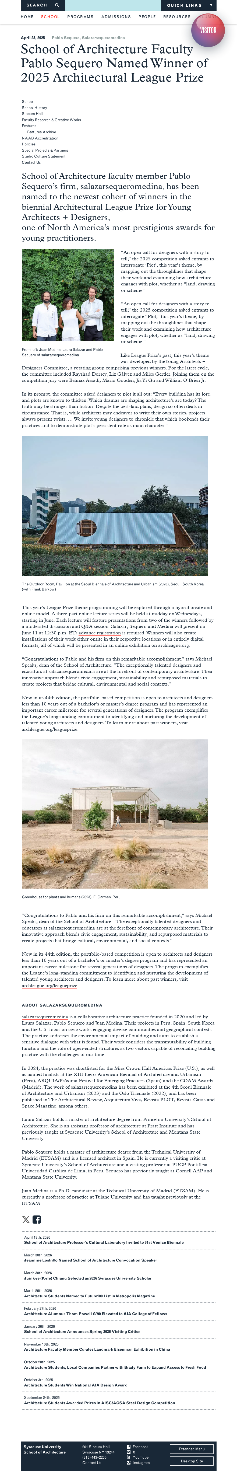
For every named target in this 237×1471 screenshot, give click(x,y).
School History (34, 108)
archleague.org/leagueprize (49, 729)
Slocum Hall (32, 113)
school (50, 17)
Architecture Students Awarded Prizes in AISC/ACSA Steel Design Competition (99, 1403)
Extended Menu (192, 1449)
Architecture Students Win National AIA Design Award (76, 1385)
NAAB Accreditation (40, 138)
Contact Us (31, 162)
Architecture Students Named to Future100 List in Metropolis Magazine (89, 1296)
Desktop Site (192, 1461)
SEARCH (42, 5)
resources (177, 17)
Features (29, 126)
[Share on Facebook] (37, 1221)
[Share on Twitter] (26, 1221)
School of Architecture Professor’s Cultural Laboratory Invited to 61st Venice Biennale (104, 1242)
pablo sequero (66, 38)
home (27, 17)
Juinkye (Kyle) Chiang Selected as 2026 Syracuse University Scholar (87, 1278)
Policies (29, 144)
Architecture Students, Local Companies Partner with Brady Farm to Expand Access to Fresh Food (115, 1367)
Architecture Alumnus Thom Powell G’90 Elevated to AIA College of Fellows (95, 1314)
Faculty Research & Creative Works (51, 120)
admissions (116, 17)
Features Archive (41, 132)
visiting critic (186, 1158)
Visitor (208, 30)
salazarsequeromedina (103, 38)
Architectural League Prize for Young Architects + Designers (106, 212)
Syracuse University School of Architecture (44, 1450)
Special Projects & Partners (45, 150)
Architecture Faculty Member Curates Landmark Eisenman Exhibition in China (97, 1349)
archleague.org (173, 645)
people (147, 17)
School (28, 101)
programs (80, 17)
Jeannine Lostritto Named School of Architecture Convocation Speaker (90, 1260)
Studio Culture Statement (44, 156)
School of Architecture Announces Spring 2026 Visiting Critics (82, 1331)
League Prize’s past (151, 355)
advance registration (100, 632)
